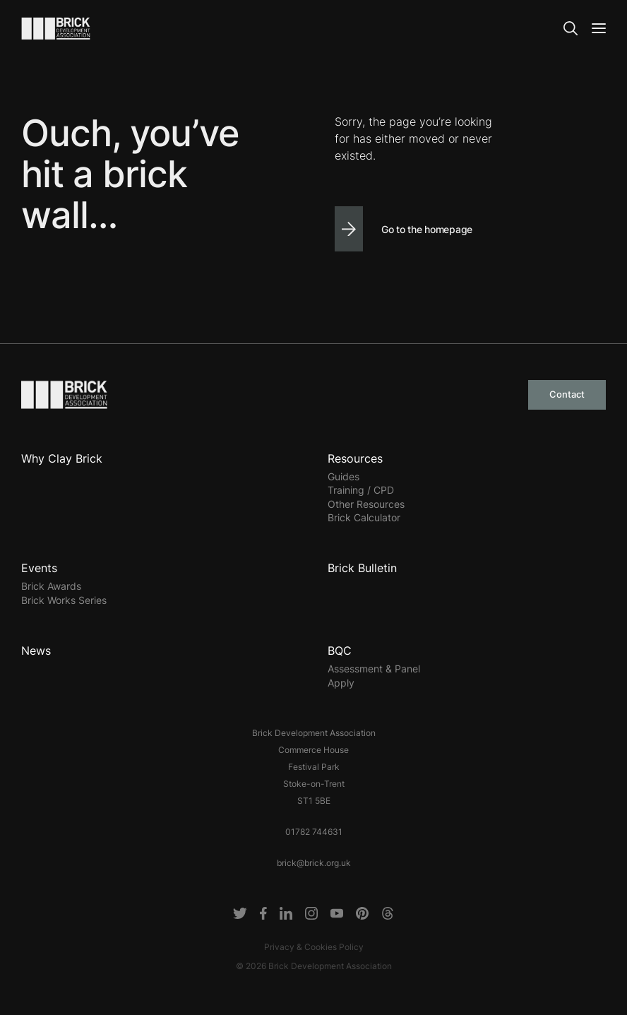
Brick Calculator (364, 517)
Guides (343, 476)
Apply (341, 683)
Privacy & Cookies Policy (314, 947)
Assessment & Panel (374, 669)
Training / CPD (361, 490)
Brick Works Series (64, 600)
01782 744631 (313, 831)
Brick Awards (51, 586)
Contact (567, 394)
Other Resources (366, 504)
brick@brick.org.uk (314, 862)
